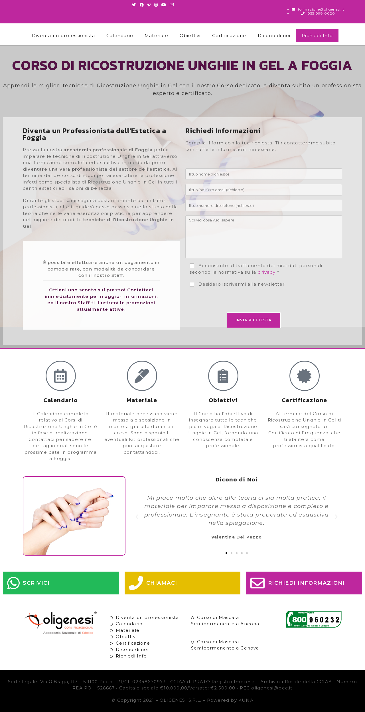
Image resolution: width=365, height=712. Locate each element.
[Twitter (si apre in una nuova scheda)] (135, 4)
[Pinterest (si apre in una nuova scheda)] (149, 4)
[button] (137, 517)
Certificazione (229, 35)
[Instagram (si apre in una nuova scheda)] (156, 4)
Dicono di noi (274, 35)
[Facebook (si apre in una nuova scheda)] (142, 4)
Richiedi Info (317, 35)
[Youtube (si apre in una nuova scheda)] (164, 4)
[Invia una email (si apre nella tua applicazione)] (172, 4)
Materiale (156, 35)
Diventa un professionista (63, 35)
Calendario (119, 35)
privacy (266, 272)
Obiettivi (190, 35)
